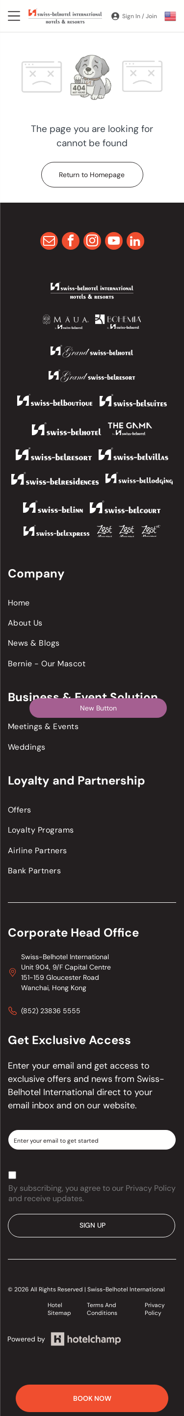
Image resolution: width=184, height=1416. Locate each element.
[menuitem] (92, 603)
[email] (49, 242)
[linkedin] (135, 242)
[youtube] (114, 242)
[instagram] (92, 242)
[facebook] (70, 242)
